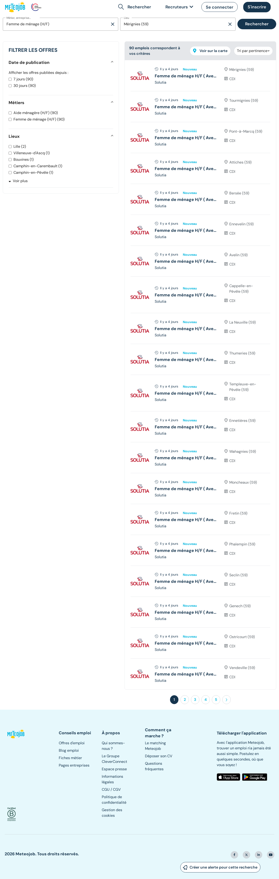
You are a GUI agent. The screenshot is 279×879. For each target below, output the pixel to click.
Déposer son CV (158, 756)
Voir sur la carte (210, 50)
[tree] (200, 374)
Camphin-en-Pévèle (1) (33, 172)
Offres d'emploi (72, 743)
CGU (106, 789)
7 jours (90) (23, 79)
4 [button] (205, 699)
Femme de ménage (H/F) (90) (39, 119)
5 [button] (216, 699)
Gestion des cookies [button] (112, 812)
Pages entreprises (74, 765)
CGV (117, 789)
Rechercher (257, 24)
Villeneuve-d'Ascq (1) (31, 153)
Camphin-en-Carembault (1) (37, 166)
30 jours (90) (24, 85)
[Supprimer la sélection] (112, 24)
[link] (178, 7)
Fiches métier (70, 757)
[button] (135, 7)
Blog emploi (69, 750)
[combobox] (56, 24)
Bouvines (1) (23, 159)
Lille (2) (19, 146)
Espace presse (114, 769)
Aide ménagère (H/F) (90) (35, 112)
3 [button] (195, 699)
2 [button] (185, 699)
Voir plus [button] (18, 180)
